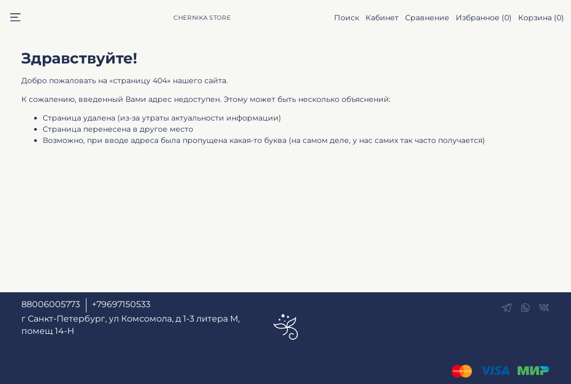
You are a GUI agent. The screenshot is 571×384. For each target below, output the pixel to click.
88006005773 (50, 304)
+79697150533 (121, 304)
